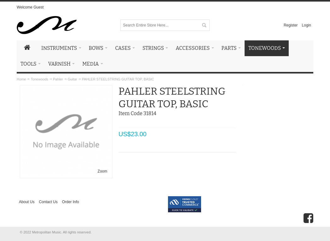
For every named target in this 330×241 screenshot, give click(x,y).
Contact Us (48, 202)
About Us (26, 202)
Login (306, 25)
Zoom (102, 171)
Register (291, 25)
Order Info (70, 202)
